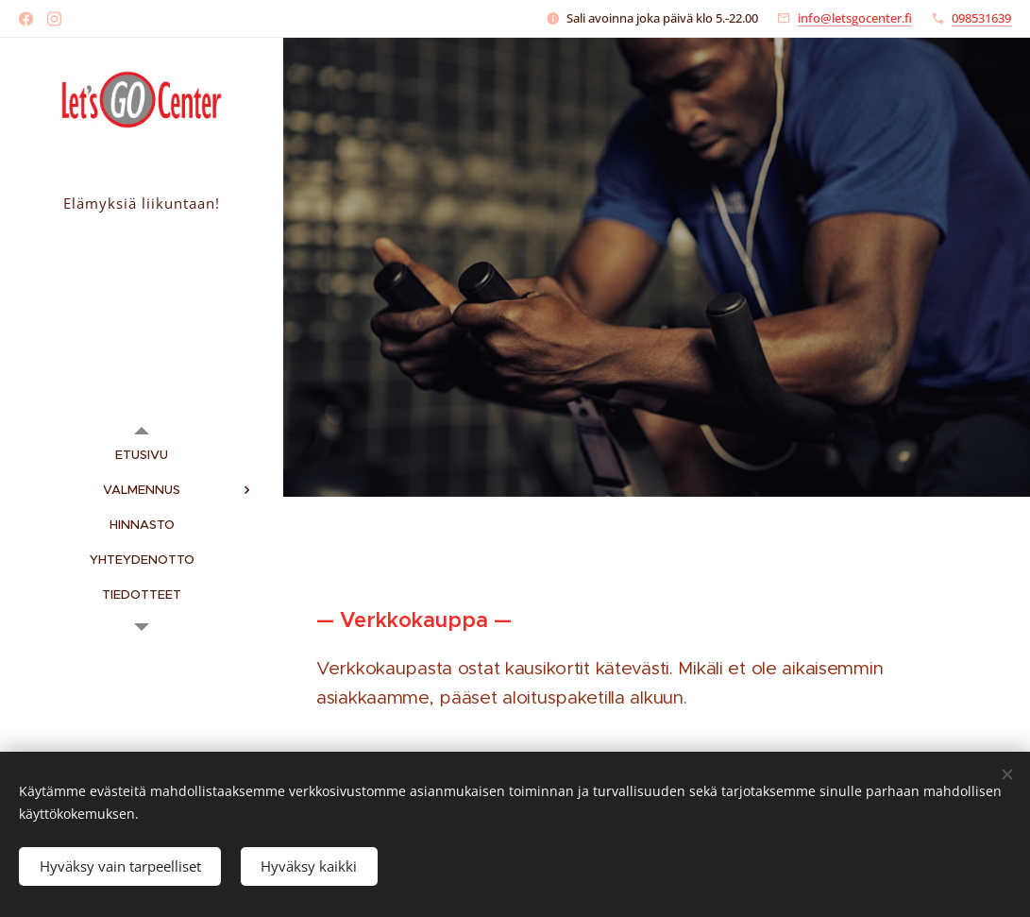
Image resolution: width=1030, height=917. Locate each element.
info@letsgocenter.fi (855, 17)
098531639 (981, 17)
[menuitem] (142, 455)
